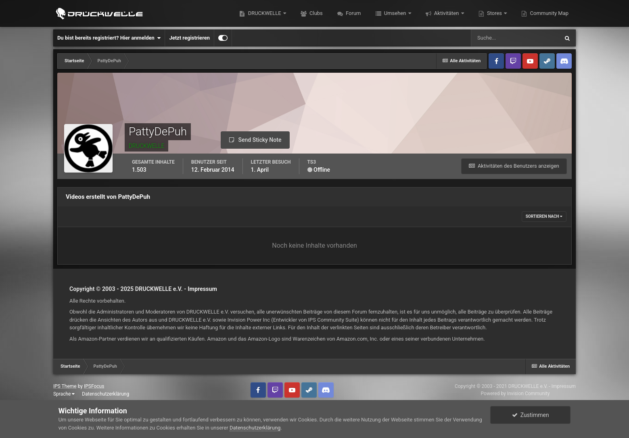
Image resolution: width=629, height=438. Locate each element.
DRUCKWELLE (264, 13)
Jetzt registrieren (189, 38)
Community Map (548, 13)
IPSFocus (94, 386)
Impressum (202, 289)
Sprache (64, 394)
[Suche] (515, 37)
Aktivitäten (446, 13)
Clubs (315, 13)
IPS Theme (65, 386)
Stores (495, 13)
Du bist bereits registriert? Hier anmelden (109, 37)
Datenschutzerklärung (105, 394)
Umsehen (395, 13)
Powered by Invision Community (515, 393)
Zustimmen (530, 415)
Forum (353, 13)
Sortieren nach (544, 216)
